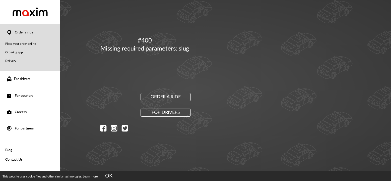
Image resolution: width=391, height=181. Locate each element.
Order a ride (19, 32)
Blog (8, 150)
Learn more (90, 176)
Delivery (10, 60)
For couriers (19, 95)
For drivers (18, 79)
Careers (16, 111)
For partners (20, 128)
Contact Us (14, 159)
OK (108, 175)
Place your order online (20, 43)
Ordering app (14, 52)
